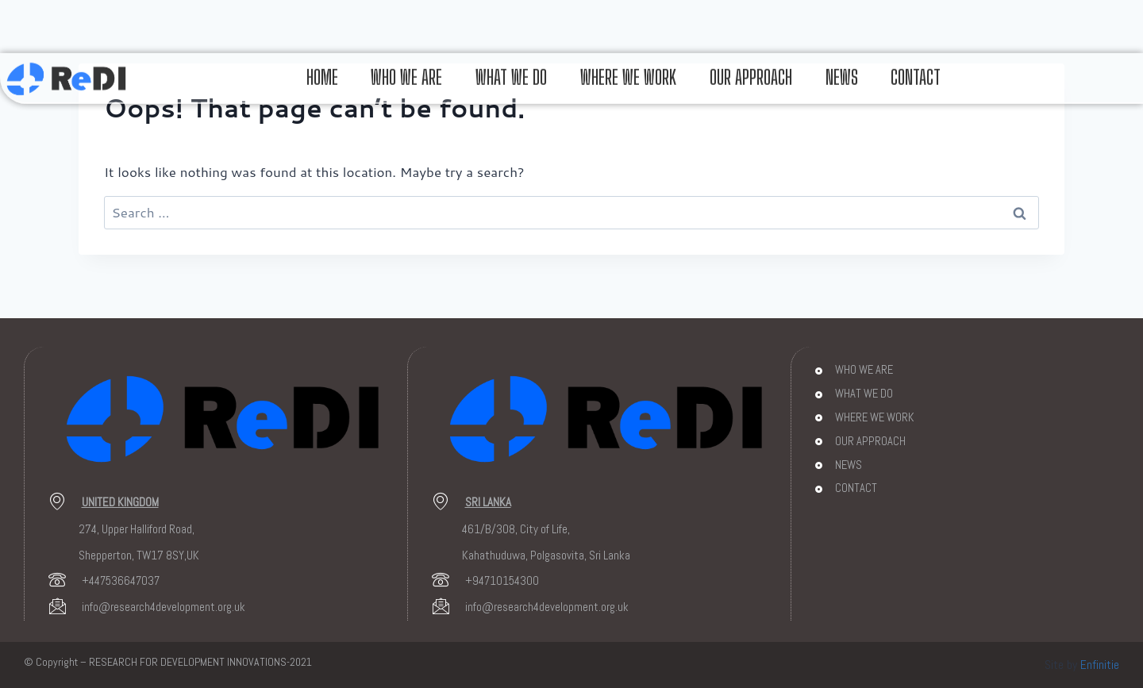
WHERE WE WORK (628, 67)
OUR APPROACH (751, 67)
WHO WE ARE (406, 67)
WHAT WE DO (511, 67)
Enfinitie (1099, 664)
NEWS (842, 67)
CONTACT (916, 67)
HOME (321, 67)
